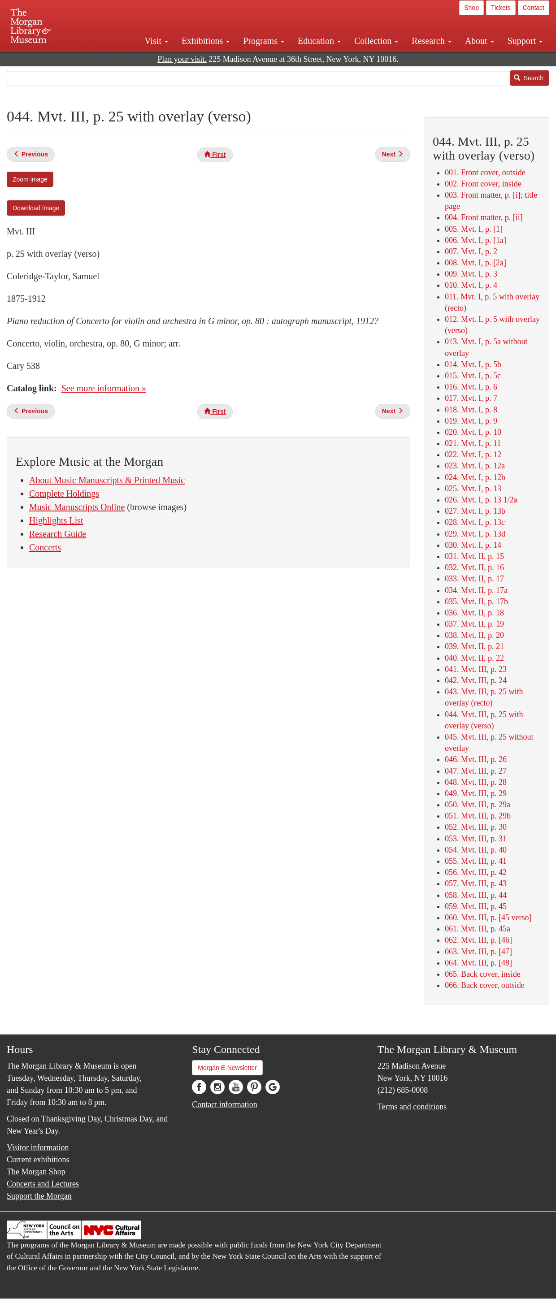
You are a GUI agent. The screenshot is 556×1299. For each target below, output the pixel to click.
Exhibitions (206, 41)
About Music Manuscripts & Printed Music (107, 480)
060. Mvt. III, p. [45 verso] (488, 917)
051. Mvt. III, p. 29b (478, 815)
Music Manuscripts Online (77, 507)
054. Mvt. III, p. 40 (476, 849)
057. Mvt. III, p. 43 (476, 883)
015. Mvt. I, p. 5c (473, 375)
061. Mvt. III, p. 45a (477, 928)
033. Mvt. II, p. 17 (474, 578)
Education (319, 41)
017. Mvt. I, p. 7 (471, 398)
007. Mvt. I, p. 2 (471, 251)
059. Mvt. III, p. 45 (476, 906)
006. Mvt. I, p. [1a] (475, 240)
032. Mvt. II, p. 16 (474, 567)
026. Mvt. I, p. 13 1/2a (481, 499)
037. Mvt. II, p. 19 (474, 623)
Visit (156, 41)
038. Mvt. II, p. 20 (474, 635)
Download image (36, 208)
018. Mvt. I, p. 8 (471, 409)
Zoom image (30, 179)
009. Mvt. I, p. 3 (471, 273)
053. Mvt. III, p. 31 (476, 838)
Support (525, 41)
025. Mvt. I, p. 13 (473, 488)
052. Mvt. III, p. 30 (476, 827)
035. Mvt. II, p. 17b (476, 601)
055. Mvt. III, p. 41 (476, 861)
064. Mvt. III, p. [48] (478, 962)
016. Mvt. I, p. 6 (471, 386)
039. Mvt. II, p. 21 (474, 646)
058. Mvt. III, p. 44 (476, 895)
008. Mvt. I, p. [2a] (475, 262)
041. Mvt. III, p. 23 (476, 669)
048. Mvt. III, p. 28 (476, 782)
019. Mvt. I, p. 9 (471, 420)
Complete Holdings (64, 493)
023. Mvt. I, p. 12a (475, 465)
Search (528, 78)
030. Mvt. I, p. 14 (473, 545)
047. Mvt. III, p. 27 (476, 770)
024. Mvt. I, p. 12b (475, 477)
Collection (376, 41)
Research (431, 41)
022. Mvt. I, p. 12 (473, 454)
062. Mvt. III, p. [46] (478, 939)
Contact (533, 7)
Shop (471, 7)
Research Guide (57, 534)
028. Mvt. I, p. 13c (475, 522)
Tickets (501, 7)
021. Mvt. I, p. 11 (473, 443)
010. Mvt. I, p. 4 (471, 285)
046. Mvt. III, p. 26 (476, 759)
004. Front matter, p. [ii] (484, 217)
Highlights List (56, 520)
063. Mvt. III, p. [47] (478, 951)
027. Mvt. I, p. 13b (475, 511)
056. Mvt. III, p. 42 (476, 872)
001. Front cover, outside (485, 172)
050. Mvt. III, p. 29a (477, 804)
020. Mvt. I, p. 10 (473, 432)
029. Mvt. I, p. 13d (475, 533)
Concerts (45, 547)
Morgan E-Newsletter (227, 1067)
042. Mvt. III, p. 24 (476, 680)
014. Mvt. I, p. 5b (473, 364)
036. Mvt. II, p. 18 (474, 612)
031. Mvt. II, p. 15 (474, 556)
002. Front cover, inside (483, 183)
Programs (263, 41)
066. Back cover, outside (485, 985)
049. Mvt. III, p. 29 (476, 793)
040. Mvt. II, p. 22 (474, 658)
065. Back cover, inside (483, 974)
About (479, 41)
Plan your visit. (182, 59)
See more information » (103, 388)
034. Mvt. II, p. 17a (476, 590)
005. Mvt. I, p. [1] (474, 229)
